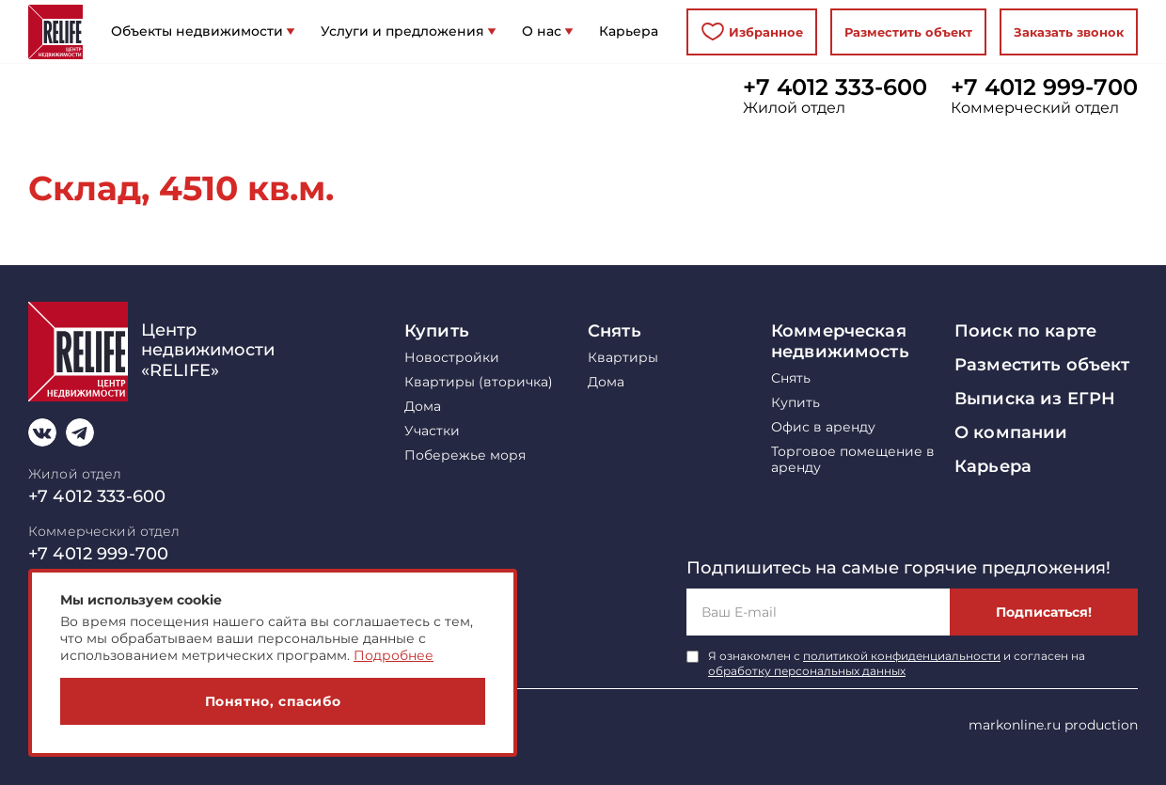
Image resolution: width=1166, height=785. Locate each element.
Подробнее (393, 655)
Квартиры (623, 358)
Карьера (993, 466)
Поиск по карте (1025, 331)
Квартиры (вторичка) (478, 382)
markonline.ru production (1053, 724)
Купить (436, 331)
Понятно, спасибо (273, 701)
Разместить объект (908, 31)
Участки (432, 431)
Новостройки (451, 358)
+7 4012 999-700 (1044, 87)
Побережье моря (465, 455)
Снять (614, 331)
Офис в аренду (823, 427)
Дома (422, 407)
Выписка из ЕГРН (1034, 398)
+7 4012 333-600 (835, 87)
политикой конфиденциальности (902, 656)
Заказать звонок (1069, 31)
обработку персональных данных (807, 671)
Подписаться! (1044, 612)
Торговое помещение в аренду (853, 460)
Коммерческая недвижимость (840, 341)
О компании (1010, 432)
